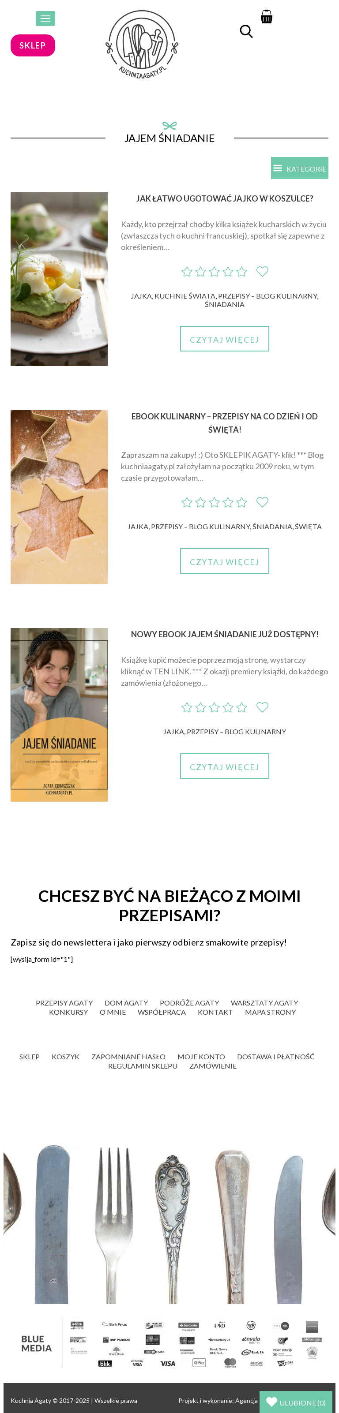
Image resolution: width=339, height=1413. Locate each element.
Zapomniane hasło (128, 1056)
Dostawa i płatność (276, 1056)
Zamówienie (213, 1066)
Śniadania (225, 304)
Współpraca (162, 1012)
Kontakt (215, 1012)
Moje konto (201, 1056)
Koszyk (65, 1056)
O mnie (113, 1012)
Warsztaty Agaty (264, 1002)
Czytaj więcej (225, 339)
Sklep (29, 1056)
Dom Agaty (126, 1002)
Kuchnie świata (184, 296)
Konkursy (68, 1012)
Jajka (141, 296)
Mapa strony (270, 1012)
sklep (32, 45)
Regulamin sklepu (142, 1066)
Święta (308, 526)
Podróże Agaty (189, 1002)
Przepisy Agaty (64, 1002)
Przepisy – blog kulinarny (267, 296)
